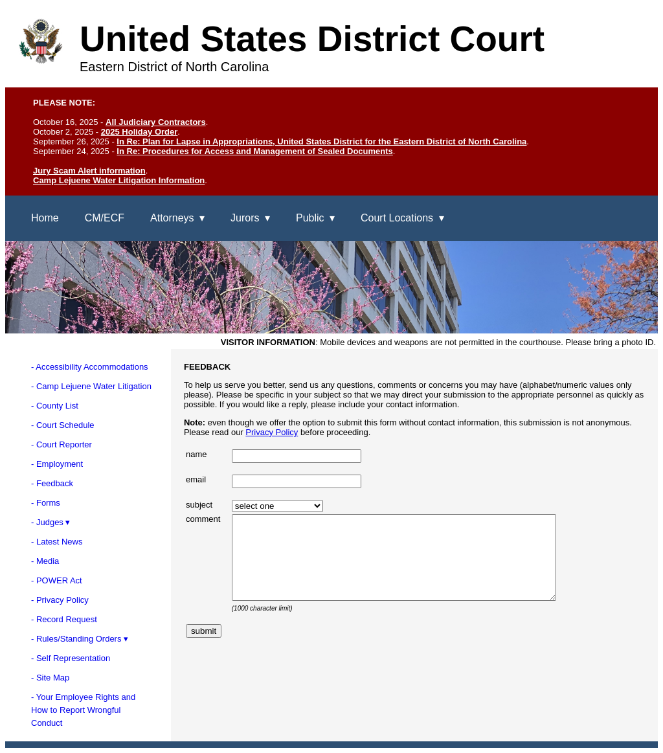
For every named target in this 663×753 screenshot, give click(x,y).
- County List (54, 405)
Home (45, 217)
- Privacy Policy (60, 600)
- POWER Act (56, 580)
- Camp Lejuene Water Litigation (91, 386)
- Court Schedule (63, 425)
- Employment (57, 464)
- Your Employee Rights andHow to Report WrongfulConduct (83, 710)
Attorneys (172, 217)
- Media (45, 561)
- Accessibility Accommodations (89, 367)
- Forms (45, 503)
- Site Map (50, 677)
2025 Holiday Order (139, 132)
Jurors (244, 217)
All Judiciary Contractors (156, 122)
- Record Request (64, 619)
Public (310, 217)
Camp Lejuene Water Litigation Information (119, 180)
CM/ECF (104, 217)
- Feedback (52, 483)
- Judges (47, 522)
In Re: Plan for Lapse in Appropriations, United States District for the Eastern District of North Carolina (321, 141)
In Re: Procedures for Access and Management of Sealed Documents (254, 151)
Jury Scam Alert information (89, 170)
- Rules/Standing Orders (76, 639)
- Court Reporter (61, 444)
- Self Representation (70, 658)
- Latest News (56, 541)
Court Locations (397, 217)
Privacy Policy (271, 432)
